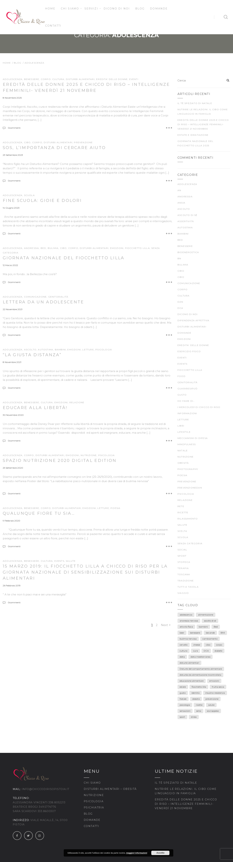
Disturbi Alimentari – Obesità (110, 789)
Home (50, 8)
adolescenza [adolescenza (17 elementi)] (186, 614)
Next (164, 625)
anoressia (31, 248)
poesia (115, 508)
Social (182, 549)
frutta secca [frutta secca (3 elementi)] (218, 686)
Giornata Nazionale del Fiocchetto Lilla (64, 257)
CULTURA (58, 79)
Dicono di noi (117, 8)
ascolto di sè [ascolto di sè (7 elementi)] (210, 620)
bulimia (53, 248)
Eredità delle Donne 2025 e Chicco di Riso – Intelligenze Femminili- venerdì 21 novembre (203, 124)
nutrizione (89, 455)
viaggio (183, 593)
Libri (180, 425)
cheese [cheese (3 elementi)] (196, 644)
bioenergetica (188, 252)
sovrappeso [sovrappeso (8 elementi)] (213, 710)
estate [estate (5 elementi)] (183, 686)
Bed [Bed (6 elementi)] (216, 626)
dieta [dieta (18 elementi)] (182, 656)
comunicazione (35, 296)
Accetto (160, 853)
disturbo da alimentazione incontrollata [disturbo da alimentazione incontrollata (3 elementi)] (200, 674)
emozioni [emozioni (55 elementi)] (214, 680)
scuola (29, 195)
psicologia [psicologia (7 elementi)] (185, 704)
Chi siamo (70, 8)
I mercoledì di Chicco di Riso (198, 407)
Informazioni (187, 413)
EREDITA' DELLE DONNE (112, 79)
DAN (180, 301)
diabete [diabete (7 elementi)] (218, 650)
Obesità (183, 463)
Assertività (185, 221)
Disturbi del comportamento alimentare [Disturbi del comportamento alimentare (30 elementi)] (201, 668)
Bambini (60, 349)
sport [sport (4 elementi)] (182, 717)
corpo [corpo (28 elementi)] (219, 644)
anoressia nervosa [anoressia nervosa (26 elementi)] (189, 620)
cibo (27, 142)
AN (179, 190)
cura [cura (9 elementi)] (195, 650)
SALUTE (71, 561)
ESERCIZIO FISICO (189, 351)
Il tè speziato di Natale (194, 103)
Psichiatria (94, 807)
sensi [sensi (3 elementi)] (198, 710)
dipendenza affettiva (193, 320)
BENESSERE (31, 79)
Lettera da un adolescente (43, 302)
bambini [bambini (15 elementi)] (203, 626)
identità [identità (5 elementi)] (195, 692)
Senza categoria (189, 543)
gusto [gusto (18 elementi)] (183, 692)
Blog (140, 8)
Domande (159, 8)
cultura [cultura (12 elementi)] (183, 650)
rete (180, 506)
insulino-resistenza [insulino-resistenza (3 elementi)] (215, 692)
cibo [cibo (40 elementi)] (208, 644)
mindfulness (186, 444)
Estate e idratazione (192, 135)
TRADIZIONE (185, 580)
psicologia (103, 349)
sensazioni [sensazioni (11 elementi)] (185, 710)
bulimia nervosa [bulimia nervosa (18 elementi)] (188, 638)
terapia (183, 568)
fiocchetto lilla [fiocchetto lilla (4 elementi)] (199, 686)
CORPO (46, 79)
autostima (45, 349)
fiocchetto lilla (137, 248)
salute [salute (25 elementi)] (211, 704)
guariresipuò (187, 388)
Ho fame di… (186, 401)
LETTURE (88, 349)
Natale (182, 450)
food (181, 376)
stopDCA (183, 562)
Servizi (91, 8)
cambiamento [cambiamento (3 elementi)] (210, 638)
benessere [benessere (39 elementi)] (195, 632)
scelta (182, 531)
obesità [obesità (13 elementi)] (196, 698)
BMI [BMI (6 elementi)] (223, 632)
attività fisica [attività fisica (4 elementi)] (186, 626)
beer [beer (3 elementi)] (182, 632)
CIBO (63, 248)
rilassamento (187, 518)
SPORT (181, 555)
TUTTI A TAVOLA (188, 586)
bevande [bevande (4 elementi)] (210, 632)
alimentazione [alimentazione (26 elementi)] (205, 614)
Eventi (133, 79)
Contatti (53, 25)
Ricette (182, 512)
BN (179, 258)
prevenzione (83, 142)
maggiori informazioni (136, 853)
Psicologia (93, 801)
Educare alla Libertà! (35, 407)
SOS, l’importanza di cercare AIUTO (54, 147)
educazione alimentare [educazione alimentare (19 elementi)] (192, 680)
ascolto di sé (187, 215)
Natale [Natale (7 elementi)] (183, 698)
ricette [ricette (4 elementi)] (199, 704)
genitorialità (58, 296)
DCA (180, 308)
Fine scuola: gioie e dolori (42, 200)
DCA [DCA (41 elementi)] (206, 650)
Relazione (76, 402)
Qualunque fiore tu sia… (39, 513)
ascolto (30, 349)
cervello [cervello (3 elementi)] (183, 644)
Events (59, 561)
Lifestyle (184, 432)
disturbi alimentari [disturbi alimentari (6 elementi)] (189, 662)
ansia (181, 202)
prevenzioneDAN (189, 487)
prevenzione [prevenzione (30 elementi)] (212, 698)
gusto (182, 394)
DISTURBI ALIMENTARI (80, 79)
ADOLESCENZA (12, 79)
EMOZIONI (117, 248)
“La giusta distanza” (32, 354)
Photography (187, 469)
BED (43, 248)
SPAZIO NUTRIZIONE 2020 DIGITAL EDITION (59, 460)
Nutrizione (94, 795)
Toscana (183, 574)
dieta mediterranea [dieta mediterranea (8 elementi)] (200, 656)
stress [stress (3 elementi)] (194, 717)
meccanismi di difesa (192, 438)
